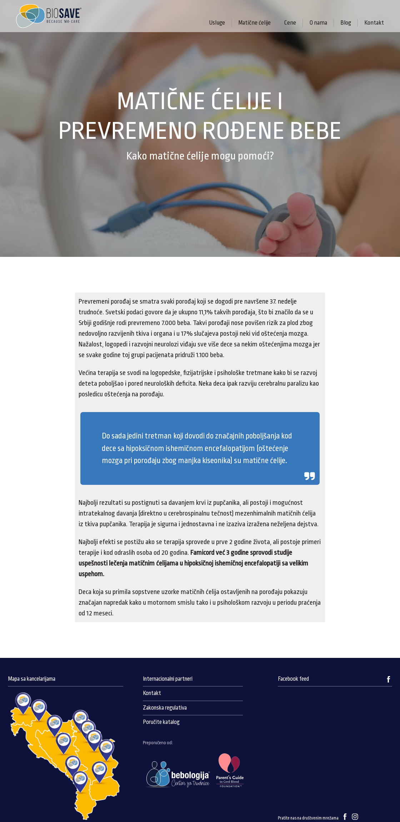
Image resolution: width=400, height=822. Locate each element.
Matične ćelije (254, 22)
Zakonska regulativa (165, 708)
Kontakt (374, 22)
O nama (318, 22)
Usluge (217, 22)
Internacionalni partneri (167, 679)
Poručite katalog (161, 722)
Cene (290, 22)
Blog (345, 22)
